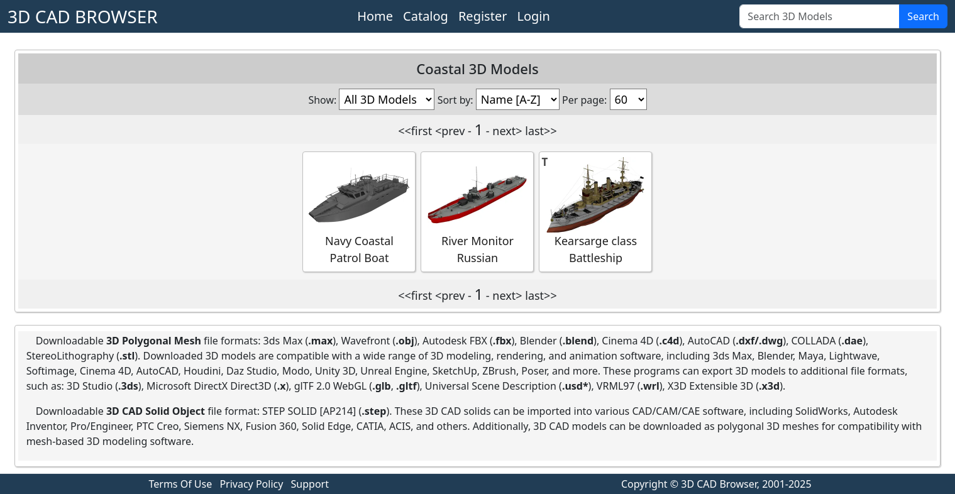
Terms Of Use (181, 484)
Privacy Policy (251, 484)
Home (375, 16)
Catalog (425, 16)
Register (482, 16)
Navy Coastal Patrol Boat (359, 211)
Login (533, 16)
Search (923, 16)
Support (310, 484)
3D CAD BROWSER (83, 16)
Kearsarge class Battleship (595, 211)
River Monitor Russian (477, 211)
